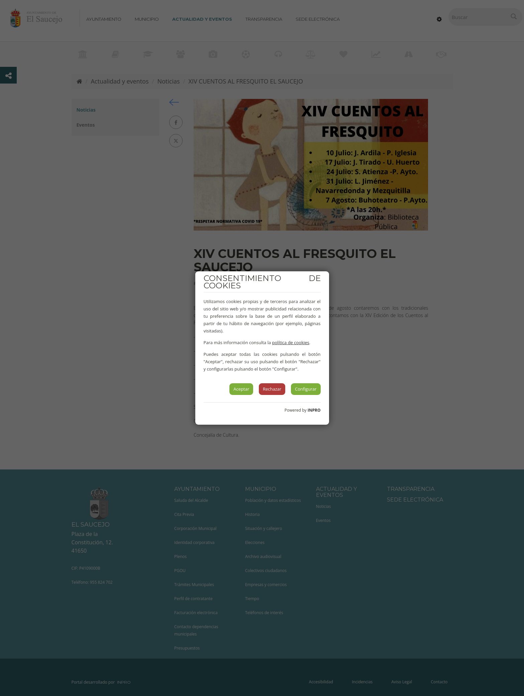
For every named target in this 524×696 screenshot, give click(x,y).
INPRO (314, 410)
